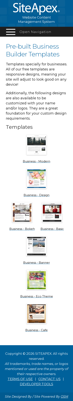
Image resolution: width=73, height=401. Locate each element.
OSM (64, 396)
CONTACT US (49, 379)
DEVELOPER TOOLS (36, 384)
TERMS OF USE (20, 379)
